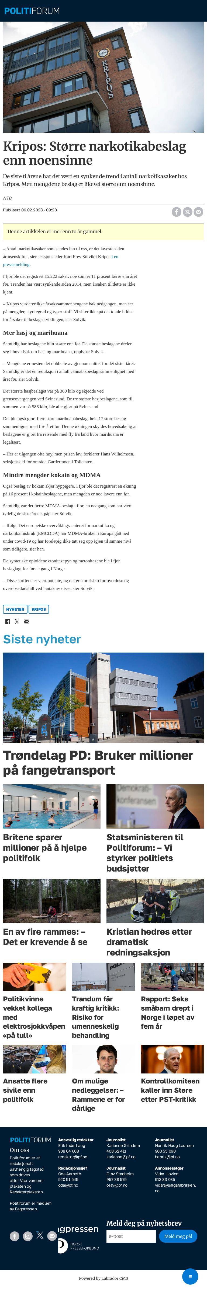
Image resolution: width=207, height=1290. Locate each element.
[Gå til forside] (32, 11)
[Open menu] (190, 1276)
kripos (39, 613)
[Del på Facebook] (176, 214)
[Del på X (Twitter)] (187, 214)
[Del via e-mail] (198, 214)
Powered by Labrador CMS (103, 1282)
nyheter (15, 613)
